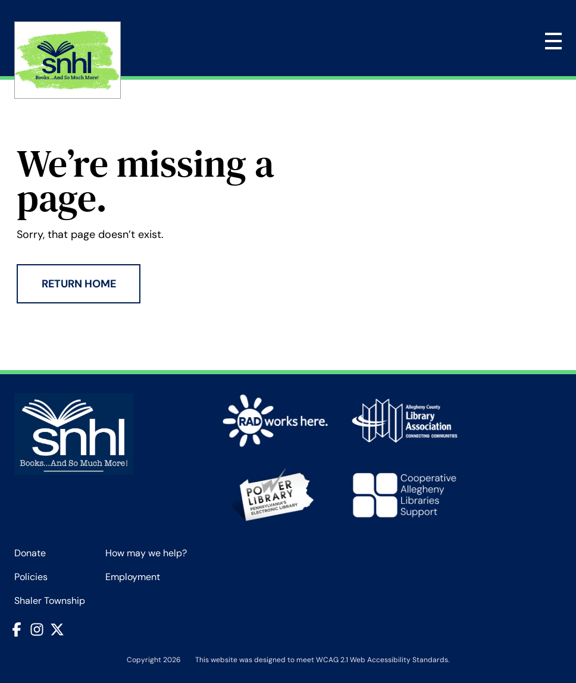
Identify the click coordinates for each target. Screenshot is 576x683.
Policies (31, 577)
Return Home (79, 284)
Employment (132, 577)
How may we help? (146, 553)
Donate (30, 553)
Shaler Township (49, 600)
